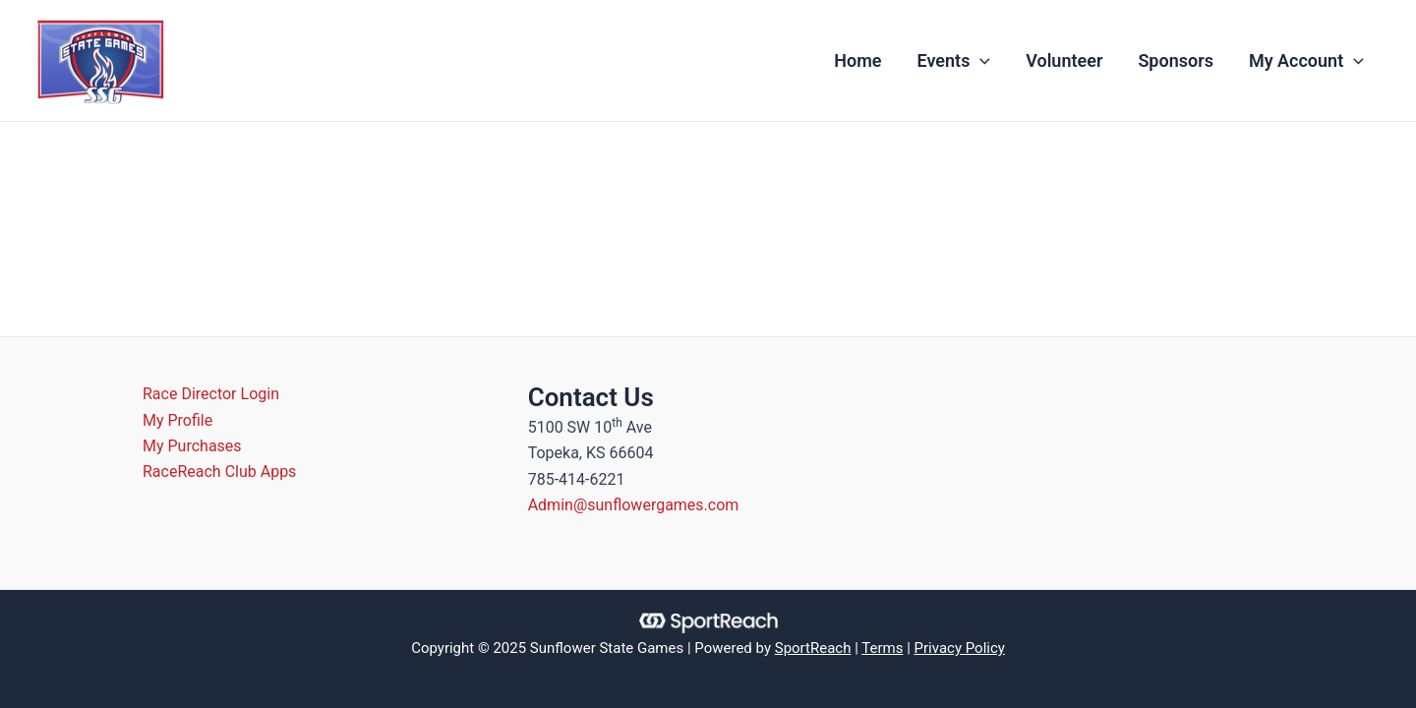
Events (954, 61)
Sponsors (1175, 60)
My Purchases (192, 446)
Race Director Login (211, 393)
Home (857, 60)
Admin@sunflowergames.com (633, 505)
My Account (1306, 61)
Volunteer (1064, 60)
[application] (980, 61)
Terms (882, 648)
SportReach (813, 648)
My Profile (177, 420)
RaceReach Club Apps (219, 471)
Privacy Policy (959, 648)
